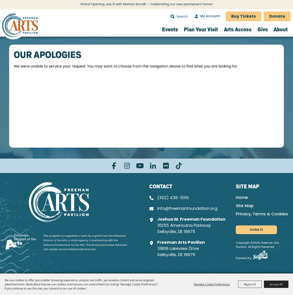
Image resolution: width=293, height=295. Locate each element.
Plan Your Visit (201, 29)
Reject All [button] (250, 284)
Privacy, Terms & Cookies (262, 214)
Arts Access (238, 29)
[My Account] (206, 16)
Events (170, 29)
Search (172, 16)
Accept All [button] (276, 284)
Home (242, 198)
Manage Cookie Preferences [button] (212, 284)
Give (263, 29)
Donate (277, 16)
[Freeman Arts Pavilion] (20, 26)
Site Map (245, 206)
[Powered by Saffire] (260, 256)
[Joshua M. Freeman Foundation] (60, 202)
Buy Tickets (243, 16)
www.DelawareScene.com (79, 249)
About (281, 29)
